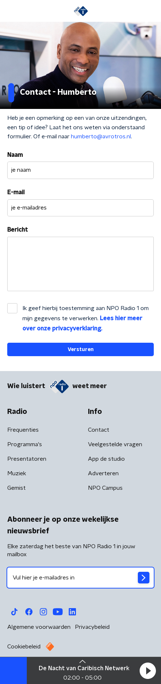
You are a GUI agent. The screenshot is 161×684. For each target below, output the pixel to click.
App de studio (106, 459)
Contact (98, 430)
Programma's (24, 444)
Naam (15, 155)
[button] (147, 670)
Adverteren (103, 473)
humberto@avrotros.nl (101, 136)
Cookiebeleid (24, 647)
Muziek (16, 473)
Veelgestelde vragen (115, 444)
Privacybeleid (92, 627)
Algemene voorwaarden (39, 627)
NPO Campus (105, 488)
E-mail (16, 192)
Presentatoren (26, 459)
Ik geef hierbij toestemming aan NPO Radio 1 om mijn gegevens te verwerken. (85, 318)
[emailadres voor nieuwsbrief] (80, 577)
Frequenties (23, 430)
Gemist (16, 488)
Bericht (17, 230)
